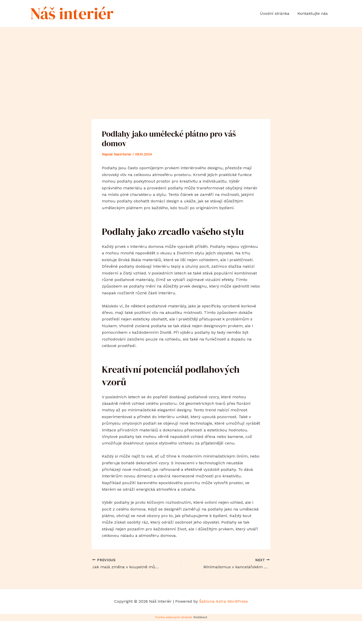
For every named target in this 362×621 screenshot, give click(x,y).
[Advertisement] (181, 65)
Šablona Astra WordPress (223, 601)
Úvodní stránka (274, 13)
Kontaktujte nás (312, 13)
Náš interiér (72, 13)
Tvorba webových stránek (173, 617)
